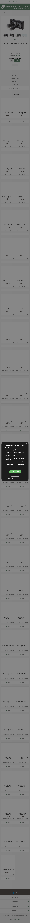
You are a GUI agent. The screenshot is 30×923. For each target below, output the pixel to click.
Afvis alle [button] (15, 475)
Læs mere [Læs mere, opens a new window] (13, 455)
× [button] (26, 443)
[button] (9, 478)
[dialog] (15, 461)
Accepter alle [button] (15, 471)
